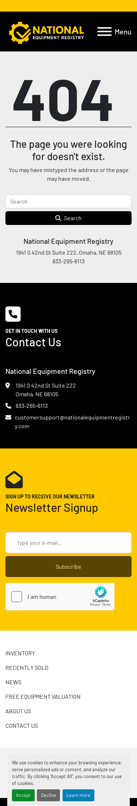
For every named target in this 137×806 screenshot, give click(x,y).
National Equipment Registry (68, 241)
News (13, 681)
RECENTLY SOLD (26, 667)
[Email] (68, 542)
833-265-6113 (32, 405)
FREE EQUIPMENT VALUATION (43, 696)
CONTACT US (21, 725)
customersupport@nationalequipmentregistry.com (72, 421)
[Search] (68, 201)
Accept (23, 795)
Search (68, 217)
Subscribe (68, 566)
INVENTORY (20, 653)
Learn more (78, 795)
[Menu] (104, 31)
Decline (48, 795)
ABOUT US (18, 710)
